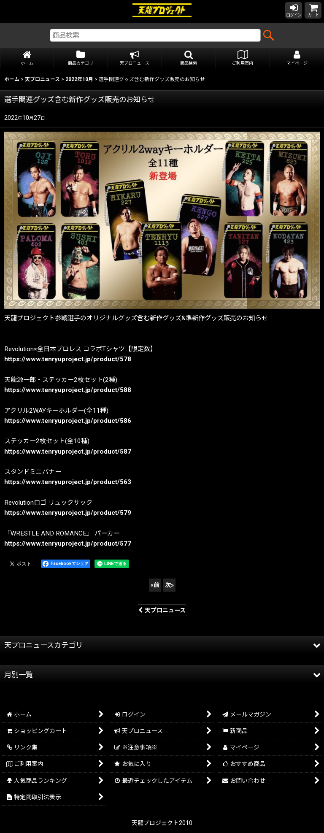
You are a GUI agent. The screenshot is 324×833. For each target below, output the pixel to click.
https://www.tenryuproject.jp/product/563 (67, 482)
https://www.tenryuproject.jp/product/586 (67, 421)
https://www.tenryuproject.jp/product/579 (67, 513)
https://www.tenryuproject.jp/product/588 (67, 390)
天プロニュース (162, 610)
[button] (189, 58)
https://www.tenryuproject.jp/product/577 (67, 543)
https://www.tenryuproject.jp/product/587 (67, 451)
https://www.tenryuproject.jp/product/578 (67, 359)
